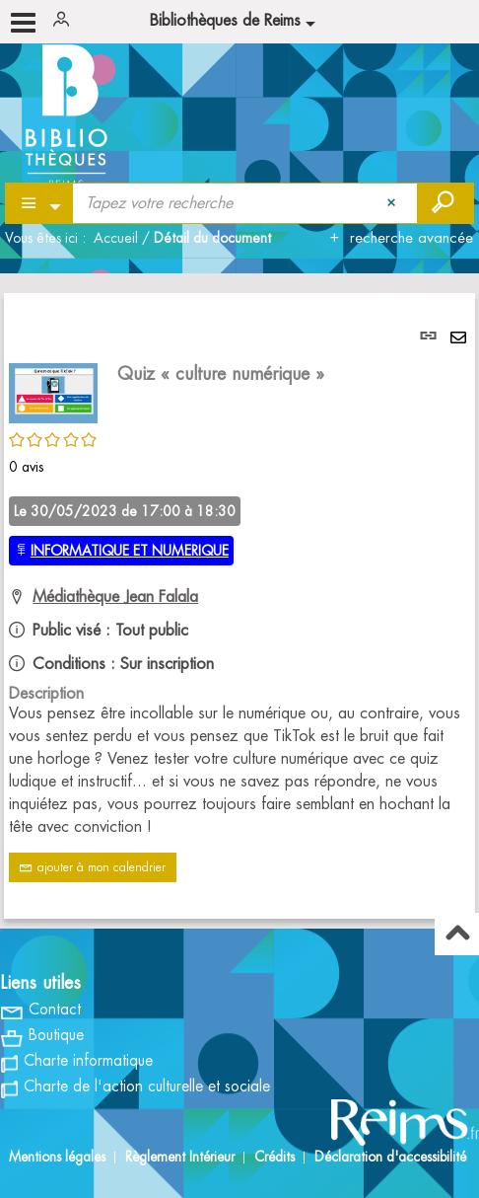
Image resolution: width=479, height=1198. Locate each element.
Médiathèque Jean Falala (115, 597)
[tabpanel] (239, 606)
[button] (53, 391)
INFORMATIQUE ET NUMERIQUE (130, 551)
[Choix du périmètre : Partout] (40, 203)
